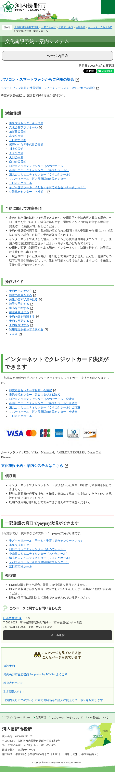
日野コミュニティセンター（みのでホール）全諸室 (42, 398)
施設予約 (9, 665)
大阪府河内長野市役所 (26, 27)
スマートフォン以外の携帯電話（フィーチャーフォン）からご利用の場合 (48, 87)
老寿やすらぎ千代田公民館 (26, 144)
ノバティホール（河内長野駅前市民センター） (39, 178)
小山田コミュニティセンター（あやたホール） (39, 170)
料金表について (13, 683)
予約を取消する (19, 325)
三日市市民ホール (20, 183)
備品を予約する (19, 308)
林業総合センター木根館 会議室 (30, 390)
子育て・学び (66, 27)
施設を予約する (19, 303)
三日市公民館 (17, 140)
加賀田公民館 (17, 131)
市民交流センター (20, 545)
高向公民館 (16, 136)
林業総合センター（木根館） (27, 191)
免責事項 (41, 717)
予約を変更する (19, 320)
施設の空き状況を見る (23, 299)
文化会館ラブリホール (23, 127)
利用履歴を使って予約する (26, 329)
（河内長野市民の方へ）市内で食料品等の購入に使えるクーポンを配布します (53, 700)
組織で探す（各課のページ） (19, 749)
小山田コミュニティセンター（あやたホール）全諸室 (43, 403)
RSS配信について (98, 717)
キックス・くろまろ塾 (100, 27)
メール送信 (57, 635)
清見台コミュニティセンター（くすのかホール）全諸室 (44, 407)
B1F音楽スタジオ (14, 691)
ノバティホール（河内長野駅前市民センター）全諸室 (43, 411)
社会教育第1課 (12, 618)
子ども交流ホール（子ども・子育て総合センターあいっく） (47, 187)
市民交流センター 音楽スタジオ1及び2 (34, 394)
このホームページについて (67, 717)
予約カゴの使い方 (20, 290)
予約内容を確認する (22, 316)
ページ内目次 (57, 56)
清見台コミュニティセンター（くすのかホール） (40, 174)
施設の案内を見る (20, 295)
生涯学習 (80, 27)
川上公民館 (16, 148)
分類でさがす (48, 27)
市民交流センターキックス (26, 123)
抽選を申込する (19, 312)
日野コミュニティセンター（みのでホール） (37, 166)
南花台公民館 (17, 161)
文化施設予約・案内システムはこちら (32, 466)
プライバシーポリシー (17, 717)
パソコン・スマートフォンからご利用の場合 (37, 79)
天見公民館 (16, 153)
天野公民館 (16, 157)
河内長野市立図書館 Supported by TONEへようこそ (35, 674)
